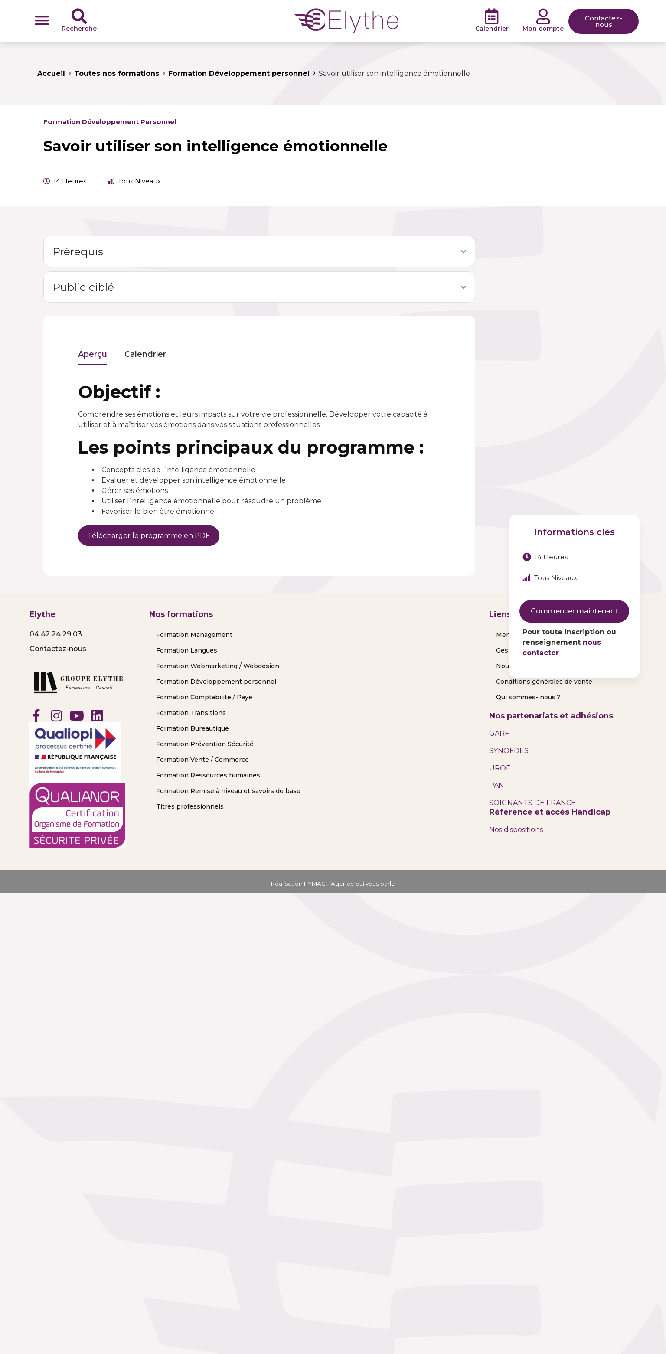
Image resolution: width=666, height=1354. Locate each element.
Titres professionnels (190, 806)
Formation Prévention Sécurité (205, 744)
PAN (496, 785)
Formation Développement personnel (109, 122)
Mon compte (543, 29)
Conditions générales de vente (544, 681)
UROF (499, 768)
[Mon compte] (543, 16)
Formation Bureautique (192, 728)
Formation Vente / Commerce (202, 759)
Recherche (79, 29)
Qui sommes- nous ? (528, 697)
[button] (41, 20)
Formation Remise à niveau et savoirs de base (228, 791)
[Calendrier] (492, 16)
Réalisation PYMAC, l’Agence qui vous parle (333, 883)
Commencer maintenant (574, 611)
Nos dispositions (516, 829)
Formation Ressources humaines (208, 775)
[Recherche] (79, 16)
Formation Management (194, 635)
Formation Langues (186, 650)
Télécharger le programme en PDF (149, 536)
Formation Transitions (191, 713)
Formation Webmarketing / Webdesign (217, 666)
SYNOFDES (509, 751)
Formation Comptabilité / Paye (204, 697)
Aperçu (92, 354)
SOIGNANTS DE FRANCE (532, 803)
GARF (499, 733)
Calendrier (492, 29)
